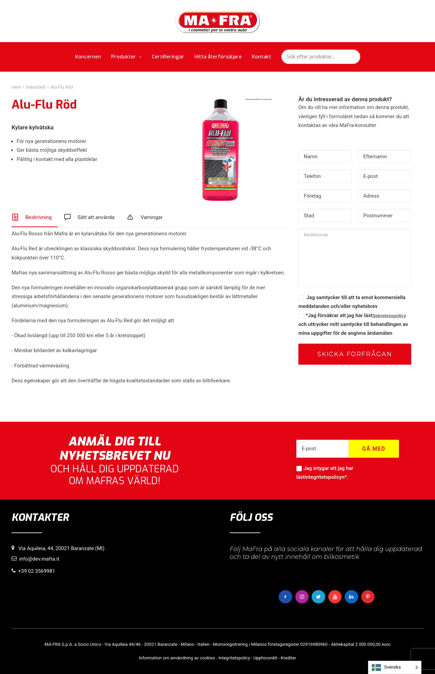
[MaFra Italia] (217, 21)
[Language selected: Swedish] (394, 667)
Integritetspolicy (234, 657)
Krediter (288, 657)
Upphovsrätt (265, 657)
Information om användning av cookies (177, 657)
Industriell (36, 87)
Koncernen (88, 56)
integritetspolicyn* (325, 477)
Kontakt (261, 56)
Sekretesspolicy (389, 315)
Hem (16, 87)
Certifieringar (168, 56)
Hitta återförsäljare (218, 56)
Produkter (126, 56)
